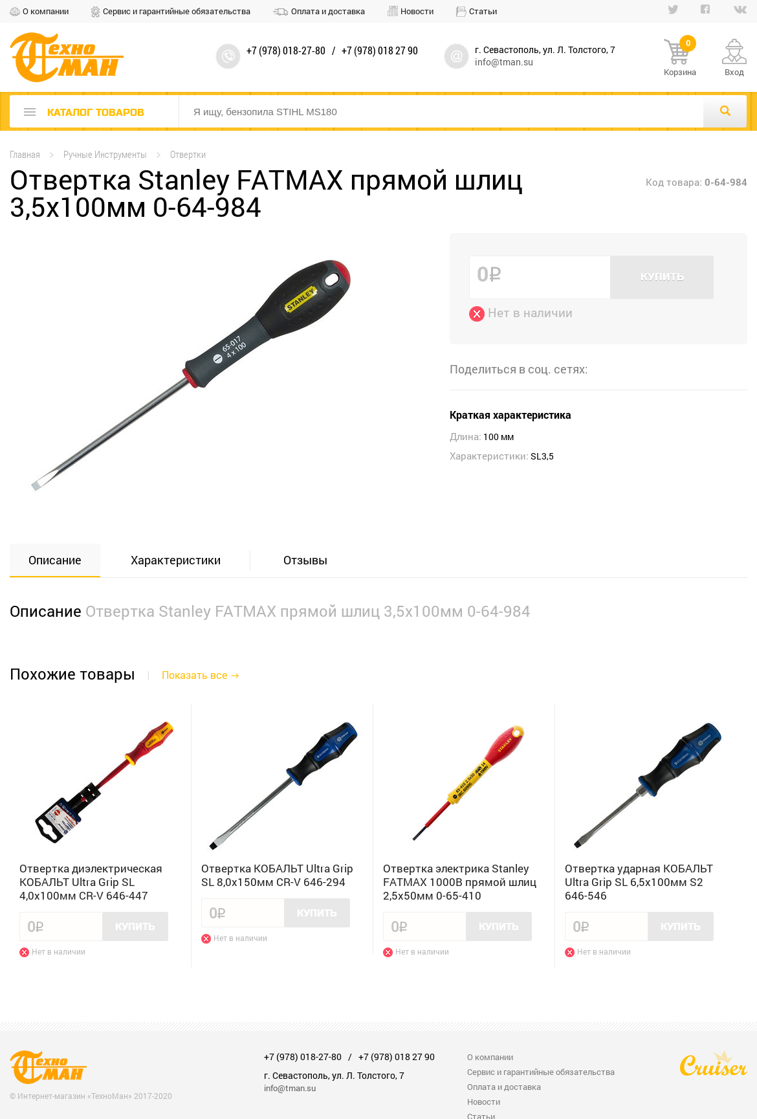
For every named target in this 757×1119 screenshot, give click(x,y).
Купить (662, 277)
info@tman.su (504, 62)
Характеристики (176, 560)
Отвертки (188, 154)
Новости (416, 11)
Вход (734, 72)
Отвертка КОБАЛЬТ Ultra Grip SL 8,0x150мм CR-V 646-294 (277, 875)
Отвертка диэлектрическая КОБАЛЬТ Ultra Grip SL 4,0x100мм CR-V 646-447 (90, 881)
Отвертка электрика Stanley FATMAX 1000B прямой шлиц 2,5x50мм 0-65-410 (459, 881)
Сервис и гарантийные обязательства (176, 11)
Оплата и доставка (328, 11)
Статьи (483, 11)
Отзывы (305, 560)
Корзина (680, 58)
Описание (55, 560)
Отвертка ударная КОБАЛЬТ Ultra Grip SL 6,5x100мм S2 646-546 (639, 881)
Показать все (194, 674)
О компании (46, 11)
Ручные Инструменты (105, 154)
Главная (25, 154)
